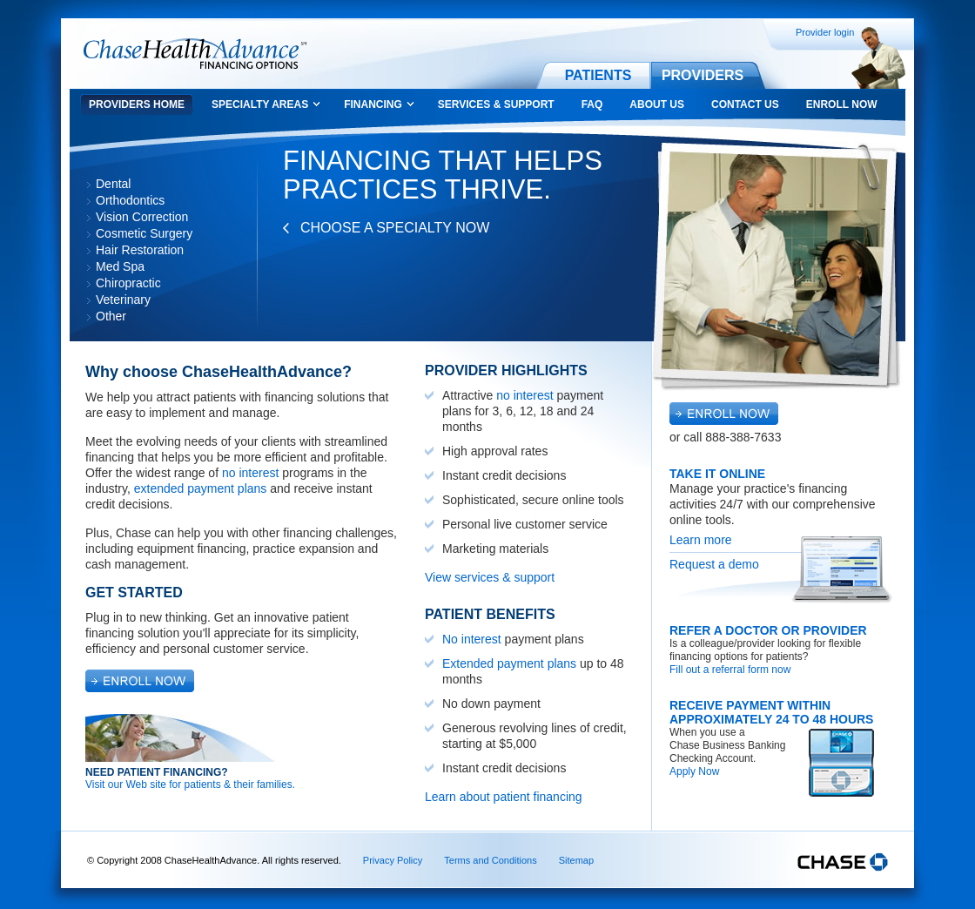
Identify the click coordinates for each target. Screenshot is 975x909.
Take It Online (717, 474)
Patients (598, 75)
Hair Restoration (140, 250)
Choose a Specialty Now (394, 227)
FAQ (592, 104)
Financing (373, 104)
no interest (250, 473)
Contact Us (745, 104)
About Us (656, 104)
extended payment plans (200, 488)
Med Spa (120, 266)
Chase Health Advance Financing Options (195, 53)
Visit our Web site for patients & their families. (190, 784)
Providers (702, 75)
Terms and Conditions (490, 860)
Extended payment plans (509, 663)
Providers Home (137, 104)
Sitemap (576, 860)
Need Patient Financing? (156, 772)
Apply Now (694, 771)
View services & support (490, 577)
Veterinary (123, 299)
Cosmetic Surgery (144, 233)
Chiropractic (128, 283)
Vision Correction (142, 217)
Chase (842, 862)
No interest (471, 639)
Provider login (825, 32)
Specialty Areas (260, 104)
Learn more (700, 540)
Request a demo (714, 564)
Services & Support (496, 104)
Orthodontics (130, 200)
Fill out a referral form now (729, 669)
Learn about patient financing (503, 797)
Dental (113, 184)
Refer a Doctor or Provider (768, 630)
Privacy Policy (392, 860)
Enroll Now (842, 104)
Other (111, 316)
